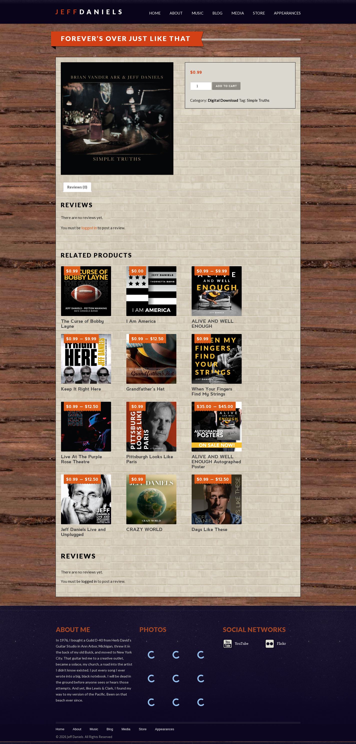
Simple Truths (258, 100)
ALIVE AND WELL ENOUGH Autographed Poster (216, 461)
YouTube (241, 644)
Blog (217, 13)
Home (155, 13)
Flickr (281, 644)
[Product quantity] (197, 86)
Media (237, 13)
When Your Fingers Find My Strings (212, 391)
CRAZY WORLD (144, 529)
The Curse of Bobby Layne (82, 323)
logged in (89, 228)
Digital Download (223, 100)
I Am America (141, 321)
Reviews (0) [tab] (77, 187)
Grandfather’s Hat (145, 389)
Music (197, 13)
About (176, 13)
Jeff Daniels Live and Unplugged (83, 532)
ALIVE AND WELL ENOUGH (213, 323)
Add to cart (226, 86)
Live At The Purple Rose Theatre (81, 459)
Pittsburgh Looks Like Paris (149, 459)
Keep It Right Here (81, 389)
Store (259, 13)
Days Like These (209, 529)
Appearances (287, 13)
